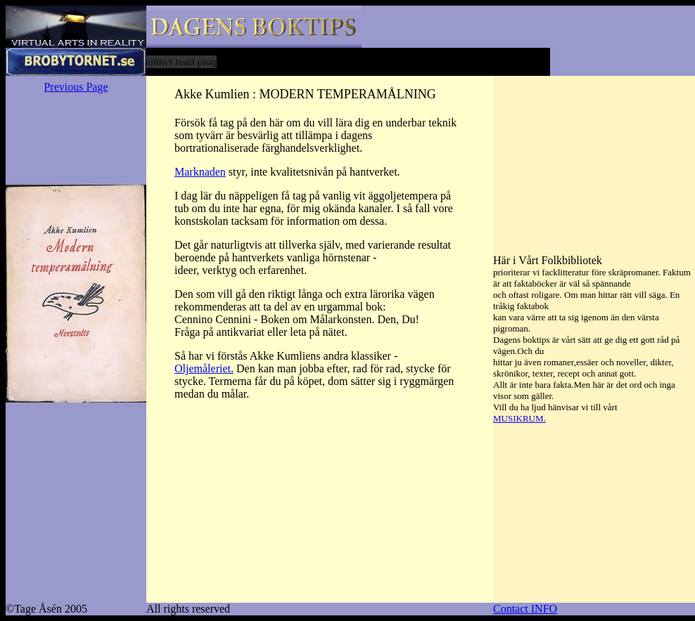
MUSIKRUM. (519, 418)
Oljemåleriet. (204, 368)
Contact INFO (525, 609)
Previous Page (76, 87)
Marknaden (200, 172)
